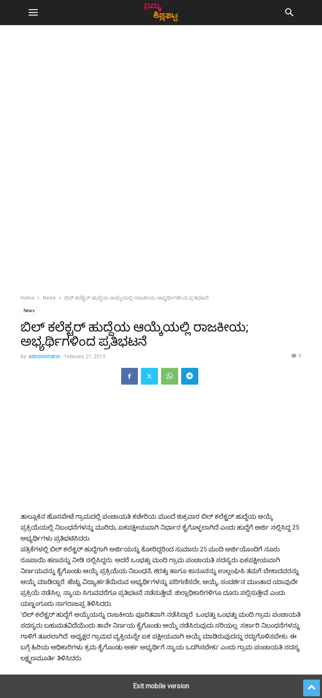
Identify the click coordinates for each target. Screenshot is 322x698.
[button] (33, 12)
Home (27, 298)
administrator (44, 356)
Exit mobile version (161, 686)
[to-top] (311, 684)
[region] (161, 105)
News (49, 298)
